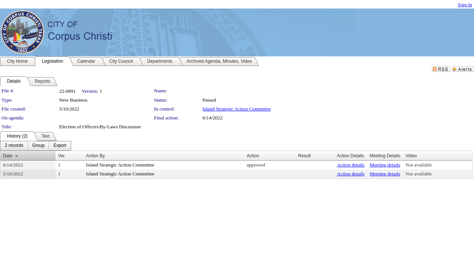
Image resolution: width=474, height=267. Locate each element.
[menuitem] (14, 145)
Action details (350, 165)
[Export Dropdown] (60, 145)
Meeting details (385, 165)
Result (304, 155)
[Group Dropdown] (38, 145)
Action (253, 155)
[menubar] (35, 146)
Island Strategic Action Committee (237, 109)
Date (7, 155)
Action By (95, 155)
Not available (418, 165)
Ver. (62, 155)
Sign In (465, 4)
